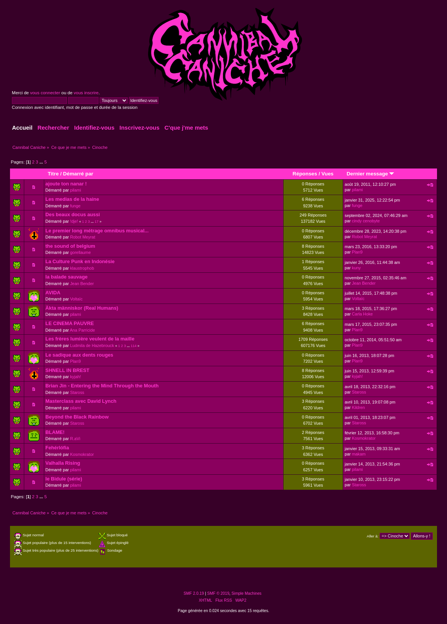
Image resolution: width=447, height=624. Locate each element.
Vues (328, 174)
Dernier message (370, 174)
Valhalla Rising (62, 463)
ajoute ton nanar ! (66, 184)
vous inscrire (86, 92)
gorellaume (80, 252)
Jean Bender (82, 283)
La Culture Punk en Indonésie (80, 261)
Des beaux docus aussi (72, 214)
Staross (77, 392)
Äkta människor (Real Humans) (81, 308)
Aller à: (372, 536)
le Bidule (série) (63, 479)
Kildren (358, 407)
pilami (75, 190)
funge (75, 206)
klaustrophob (82, 268)
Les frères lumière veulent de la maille (89, 339)
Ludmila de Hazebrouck (92, 345)
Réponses (305, 174)
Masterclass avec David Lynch (80, 401)
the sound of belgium (70, 246)
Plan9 (357, 252)
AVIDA (52, 292)
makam (359, 454)
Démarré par (78, 174)
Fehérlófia (57, 447)
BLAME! (55, 432)
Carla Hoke (362, 314)
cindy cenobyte (366, 221)
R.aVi (75, 438)
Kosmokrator (364, 438)
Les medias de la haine (72, 199)
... (41, 162)
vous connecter (45, 92)
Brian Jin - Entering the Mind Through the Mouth (101, 386)
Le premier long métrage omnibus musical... (96, 231)
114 (134, 346)
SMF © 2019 (218, 593)
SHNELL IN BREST (67, 370)
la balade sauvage (66, 277)
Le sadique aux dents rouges (79, 355)
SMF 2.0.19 (193, 593)
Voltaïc (76, 299)
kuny (356, 267)
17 (96, 222)
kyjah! (75, 376)
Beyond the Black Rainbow (76, 417)
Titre (53, 174)
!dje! (74, 221)
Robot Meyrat (82, 237)
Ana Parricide (82, 330)
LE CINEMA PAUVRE (69, 323)
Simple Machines (247, 593)
